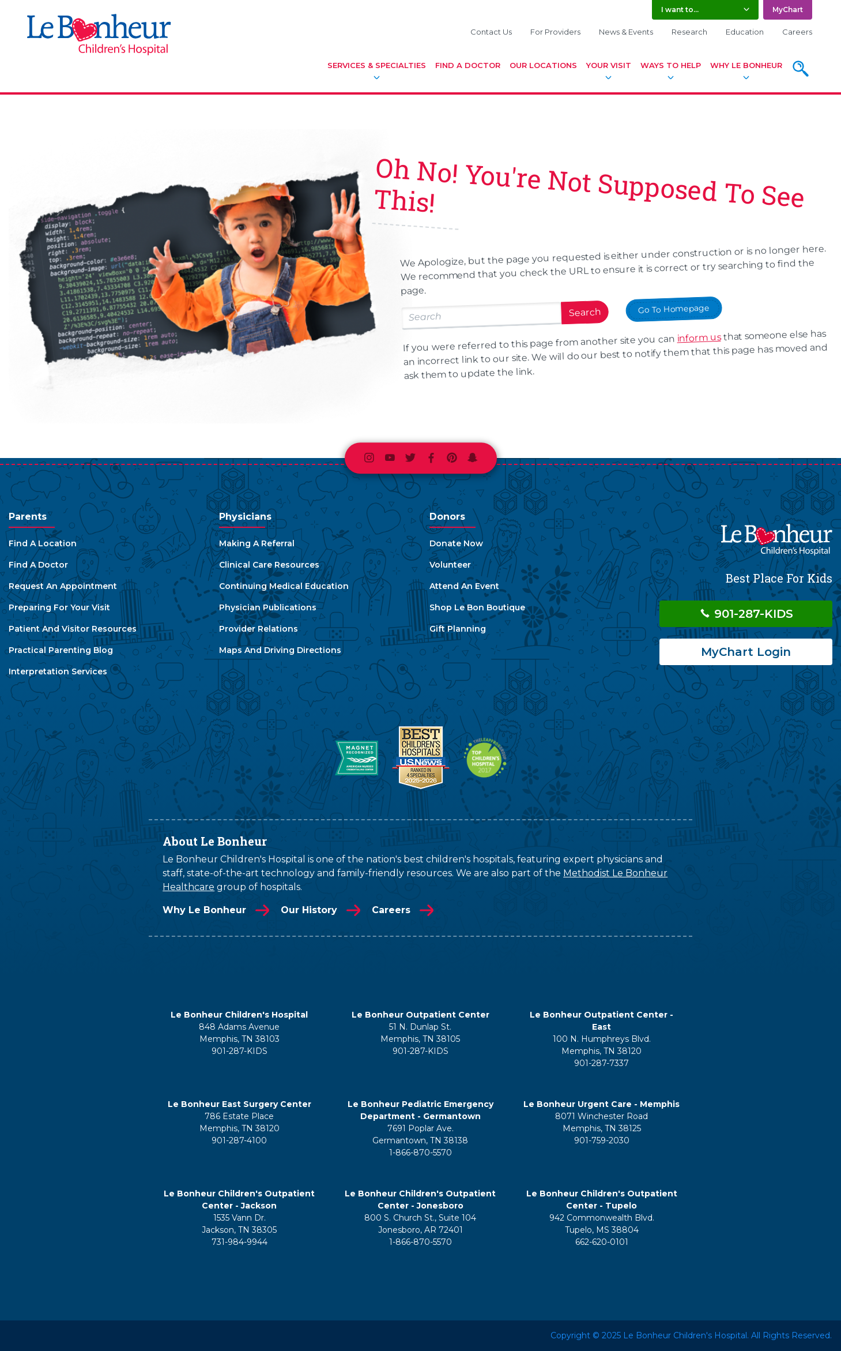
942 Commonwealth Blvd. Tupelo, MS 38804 (601, 1224)
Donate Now (456, 543)
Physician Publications (267, 607)
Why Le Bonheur (746, 65)
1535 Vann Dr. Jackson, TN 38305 (239, 1224)
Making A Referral (257, 543)
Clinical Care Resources (269, 565)
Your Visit (608, 65)
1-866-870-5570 (420, 1152)
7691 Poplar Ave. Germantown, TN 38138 (420, 1134)
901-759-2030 (601, 1140)
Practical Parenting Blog (61, 650)
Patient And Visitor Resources (73, 629)
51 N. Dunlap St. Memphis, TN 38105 (420, 1033)
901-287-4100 (239, 1140)
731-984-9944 (239, 1242)
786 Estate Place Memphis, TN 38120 (239, 1122)
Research (689, 31)
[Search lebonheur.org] (481, 316)
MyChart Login (746, 652)
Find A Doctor (467, 65)
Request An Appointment (63, 586)
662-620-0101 (601, 1242)
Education (745, 31)
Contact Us (491, 31)
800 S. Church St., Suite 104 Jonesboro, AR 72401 (420, 1224)
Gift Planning (457, 629)
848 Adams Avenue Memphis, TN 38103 (239, 1033)
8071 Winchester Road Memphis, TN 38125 (601, 1122)
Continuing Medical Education (284, 586)
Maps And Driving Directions (280, 650)
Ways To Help (670, 65)
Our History (309, 910)
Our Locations (543, 65)
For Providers (555, 31)
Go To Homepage (674, 308)
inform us (699, 338)
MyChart (787, 9)
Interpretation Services (58, 671)
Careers (797, 31)
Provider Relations (258, 629)
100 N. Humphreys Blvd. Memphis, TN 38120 (602, 1045)
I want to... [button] (680, 9)
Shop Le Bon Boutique (477, 607)
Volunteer (450, 565)
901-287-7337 (601, 1063)
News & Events (626, 31)
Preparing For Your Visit (59, 607)
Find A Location (43, 543)
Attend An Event (464, 586)
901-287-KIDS (746, 614)
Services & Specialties (376, 65)
